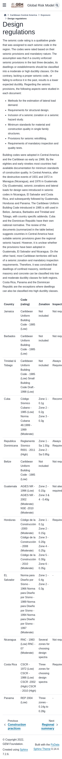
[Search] (57, 5)
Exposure (45, 15)
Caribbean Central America (23, 15)
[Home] (5, 15)
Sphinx (24, 749)
